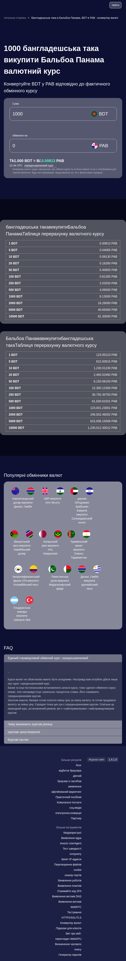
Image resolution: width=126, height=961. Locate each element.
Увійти (115, 5)
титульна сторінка (15, 17)
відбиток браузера (70, 770)
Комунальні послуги (69, 802)
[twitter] (27, 767)
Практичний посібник (68, 797)
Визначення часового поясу (68, 947)
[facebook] (20, 767)
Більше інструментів (69, 827)
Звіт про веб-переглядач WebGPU (68, 936)
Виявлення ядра (71, 838)
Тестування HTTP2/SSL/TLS (71, 915)
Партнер (76, 818)
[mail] (12, 767)
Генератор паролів (70, 954)
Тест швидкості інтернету (72, 851)
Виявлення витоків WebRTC (70, 904)
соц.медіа (75, 807)
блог (79, 765)
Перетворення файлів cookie (68, 867)
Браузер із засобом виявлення (69, 784)
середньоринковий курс (40, 165)
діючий (77, 775)
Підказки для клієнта (68, 928)
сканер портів (73, 875)
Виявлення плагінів (70, 885)
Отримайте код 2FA (69, 891)
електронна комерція (68, 813)
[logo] (13, 5)
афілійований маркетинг (67, 791)
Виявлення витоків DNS (66, 896)
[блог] (91, 5)
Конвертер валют (71, 922)
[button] (63, 658)
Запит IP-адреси (71, 859)
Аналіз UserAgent (71, 843)
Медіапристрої (72, 832)
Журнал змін (96, 759)
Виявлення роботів (70, 880)
